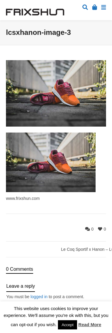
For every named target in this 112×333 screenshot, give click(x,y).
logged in (38, 296)
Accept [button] (67, 325)
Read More (89, 324)
